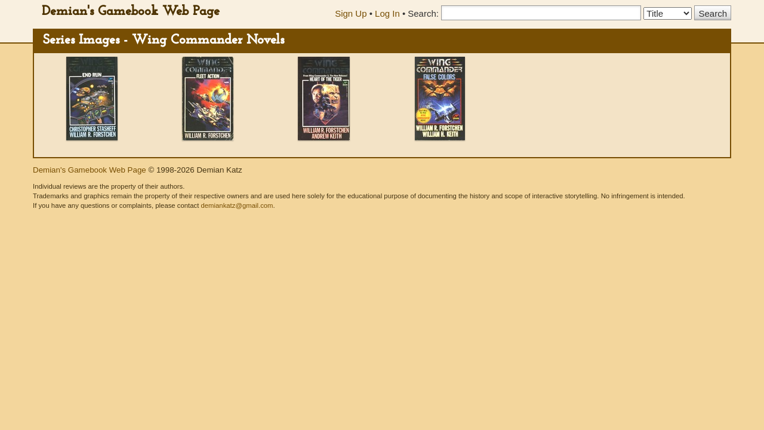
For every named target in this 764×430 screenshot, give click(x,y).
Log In (387, 13)
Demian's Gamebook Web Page (131, 12)
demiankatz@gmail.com (237, 205)
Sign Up (350, 13)
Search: (423, 13)
